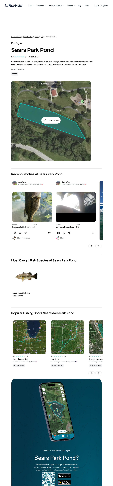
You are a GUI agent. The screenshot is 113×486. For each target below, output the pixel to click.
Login (97, 6)
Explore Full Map (53, 120)
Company (40, 6)
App (30, 6)
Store (87, 6)
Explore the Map (16, 37)
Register (104, 6)
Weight (35, 225)
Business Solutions (55, 6)
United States (27, 37)
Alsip (42, 37)
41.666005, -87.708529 (52, 84)
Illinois (37, 37)
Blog (79, 6)
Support (70, 6)
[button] (51, 120)
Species (14, 225)
